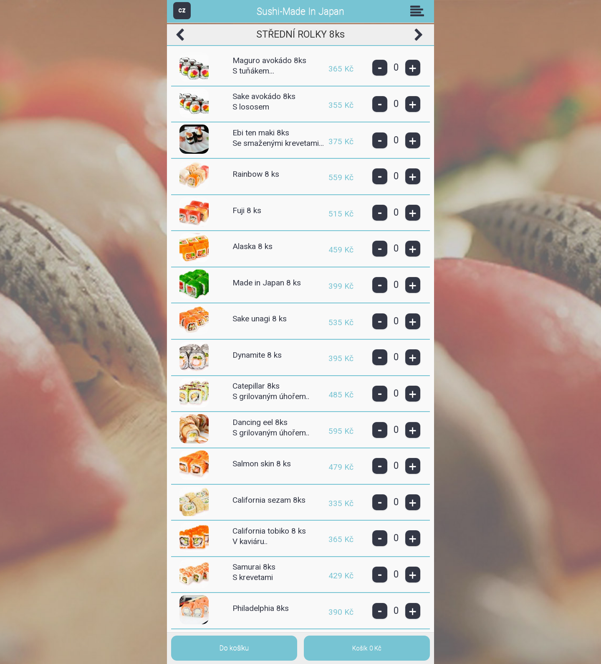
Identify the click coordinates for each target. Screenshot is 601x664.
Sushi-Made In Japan (300, 11)
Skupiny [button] (419, 10)
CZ (182, 10)
